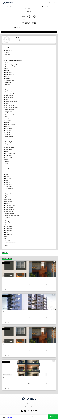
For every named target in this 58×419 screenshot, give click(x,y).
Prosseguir (53, 416)
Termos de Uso (8, 417)
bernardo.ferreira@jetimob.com (18, 39)
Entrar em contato (28, 32)
